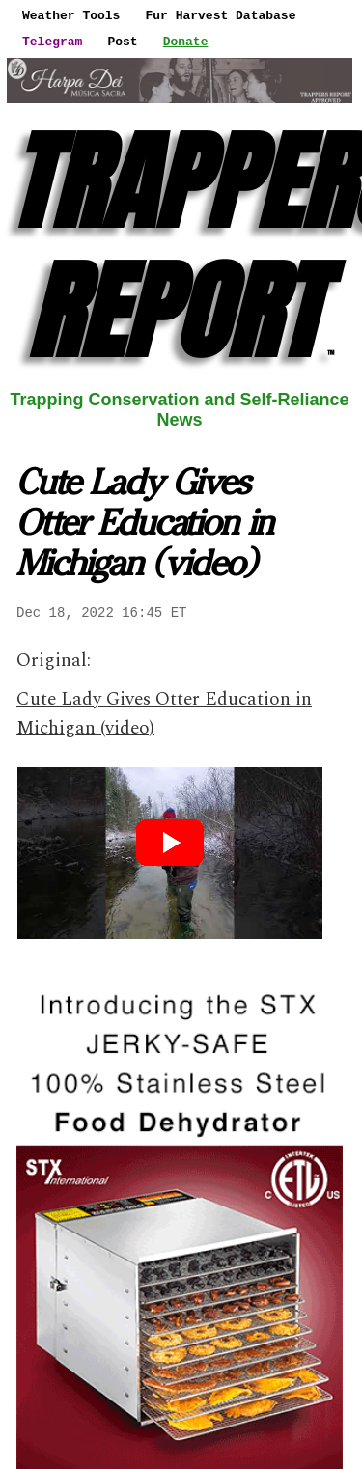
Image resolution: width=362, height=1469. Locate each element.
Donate (186, 41)
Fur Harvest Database (220, 15)
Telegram (52, 41)
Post (122, 41)
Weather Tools (71, 15)
